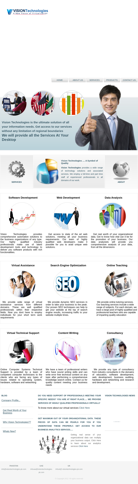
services (16, 170)
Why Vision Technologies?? (17, 422)
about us (78, 80)
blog (4, 395)
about (121, 170)
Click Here (84, 408)
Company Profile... (10, 400)
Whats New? (9, 431)
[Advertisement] (33, 33)
